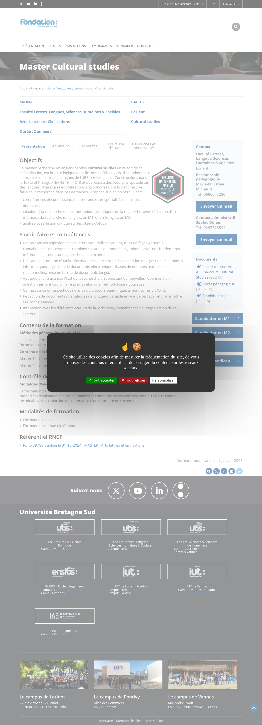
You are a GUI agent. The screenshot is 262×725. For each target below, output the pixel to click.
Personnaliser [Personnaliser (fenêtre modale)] (163, 380)
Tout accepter (101, 380)
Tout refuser (133, 380)
